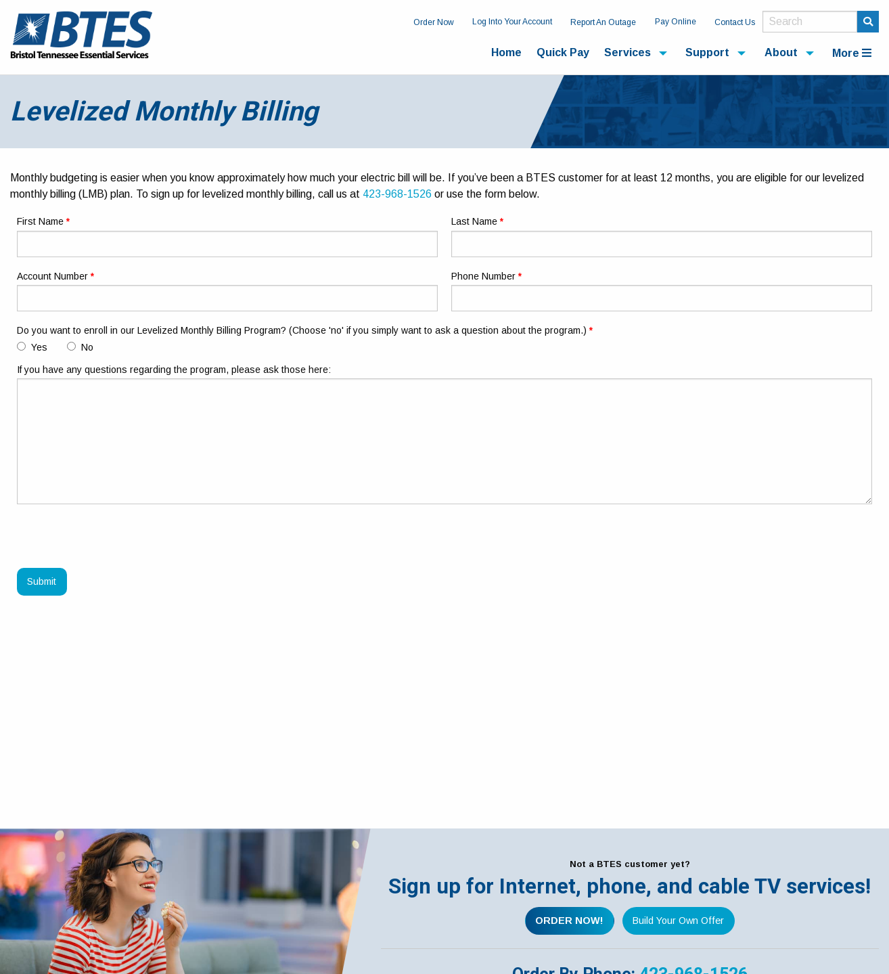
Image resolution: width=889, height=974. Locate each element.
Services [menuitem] (627, 52)
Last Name (474, 221)
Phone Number (483, 276)
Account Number (52, 276)
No (80, 347)
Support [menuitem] (707, 52)
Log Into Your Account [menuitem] (512, 21)
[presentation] (120, 541)
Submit (41, 581)
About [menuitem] (781, 52)
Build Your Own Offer (678, 920)
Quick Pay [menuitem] (563, 52)
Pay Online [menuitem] (675, 21)
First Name (40, 221)
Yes (32, 347)
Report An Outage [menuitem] (603, 22)
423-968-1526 (397, 194)
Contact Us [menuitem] (734, 22)
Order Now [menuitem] (433, 22)
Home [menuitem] (506, 52)
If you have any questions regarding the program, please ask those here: (174, 369)
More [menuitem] (851, 53)
